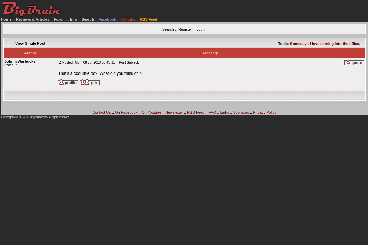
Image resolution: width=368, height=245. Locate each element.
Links (224, 112)
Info (73, 19)
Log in (201, 29)
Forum (60, 19)
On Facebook (126, 112)
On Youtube (151, 112)
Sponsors (241, 112)
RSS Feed (195, 112)
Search (88, 19)
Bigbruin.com (39, 117)
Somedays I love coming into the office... (326, 44)
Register (185, 29)
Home (6, 19)
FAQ (212, 112)
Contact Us (101, 112)
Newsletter (174, 112)
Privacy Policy (264, 112)
